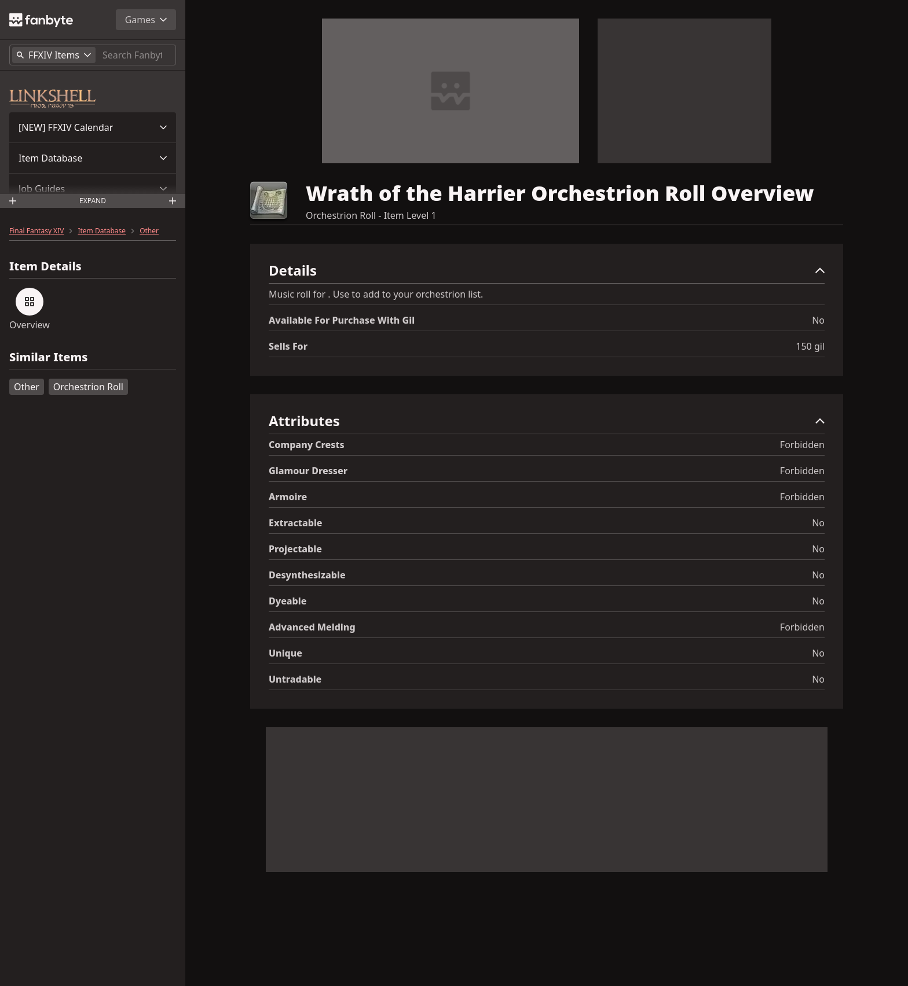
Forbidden (802, 444)
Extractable (296, 523)
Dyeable (287, 601)
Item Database (50, 158)
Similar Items (48, 357)
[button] (92, 127)
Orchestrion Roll (88, 386)
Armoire (288, 497)
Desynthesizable (307, 575)
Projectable (295, 549)
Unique (285, 653)
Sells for (288, 346)
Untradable (295, 679)
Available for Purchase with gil (342, 320)
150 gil (810, 346)
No (818, 320)
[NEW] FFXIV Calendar (66, 127)
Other (149, 231)
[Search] (136, 55)
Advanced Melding (312, 627)
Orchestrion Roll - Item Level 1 (371, 215)
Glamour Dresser (308, 470)
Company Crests (307, 444)
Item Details (45, 266)
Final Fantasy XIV (36, 231)
